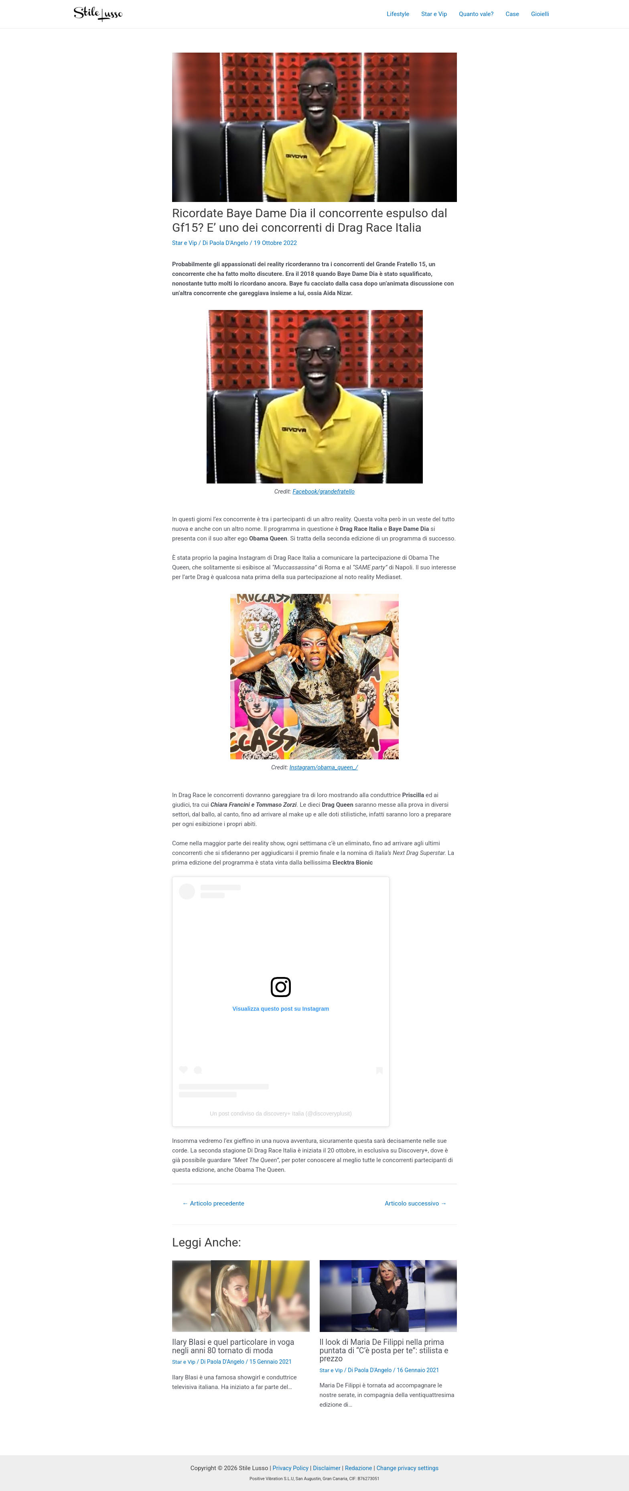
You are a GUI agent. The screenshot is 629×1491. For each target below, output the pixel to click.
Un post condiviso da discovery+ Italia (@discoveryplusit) (281, 1113)
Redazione (359, 1467)
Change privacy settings (409, 1467)
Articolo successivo (414, 1203)
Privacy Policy (288, 1467)
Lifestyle (398, 14)
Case (512, 14)
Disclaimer (326, 1467)
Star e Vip (434, 14)
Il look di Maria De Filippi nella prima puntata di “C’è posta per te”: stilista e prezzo (386, 1350)
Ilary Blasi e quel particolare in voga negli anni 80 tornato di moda (235, 1346)
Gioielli (540, 14)
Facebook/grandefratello (323, 491)
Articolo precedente (214, 1203)
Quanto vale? (476, 14)
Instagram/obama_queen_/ (323, 767)
